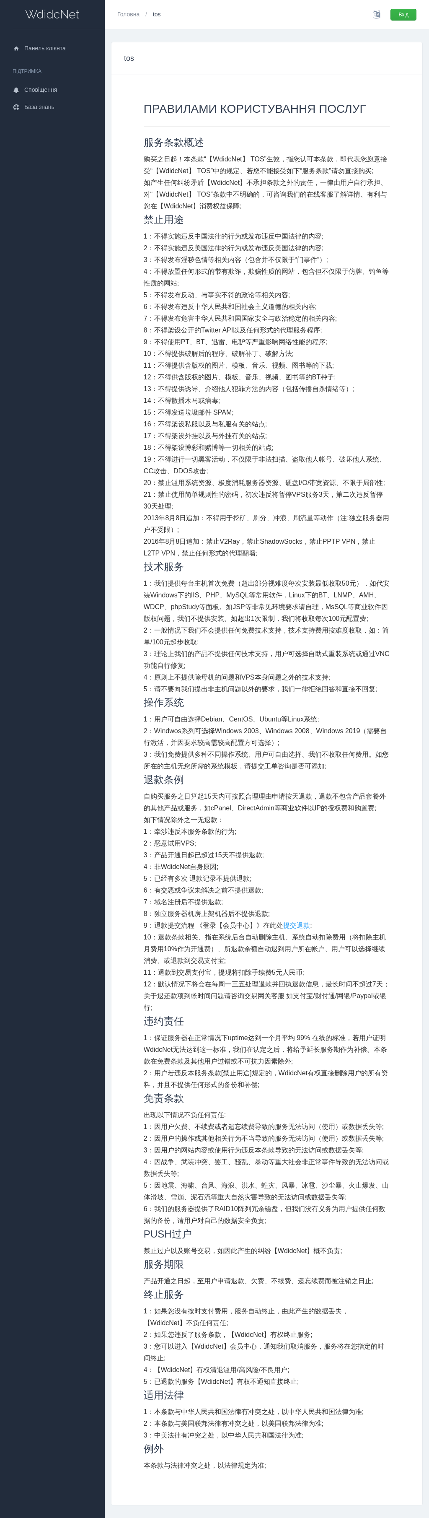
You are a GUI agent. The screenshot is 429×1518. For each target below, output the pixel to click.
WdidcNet (52, 14)
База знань (33, 107)
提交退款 (296, 925)
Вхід (403, 15)
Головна (129, 14)
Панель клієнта (39, 48)
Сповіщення (35, 89)
